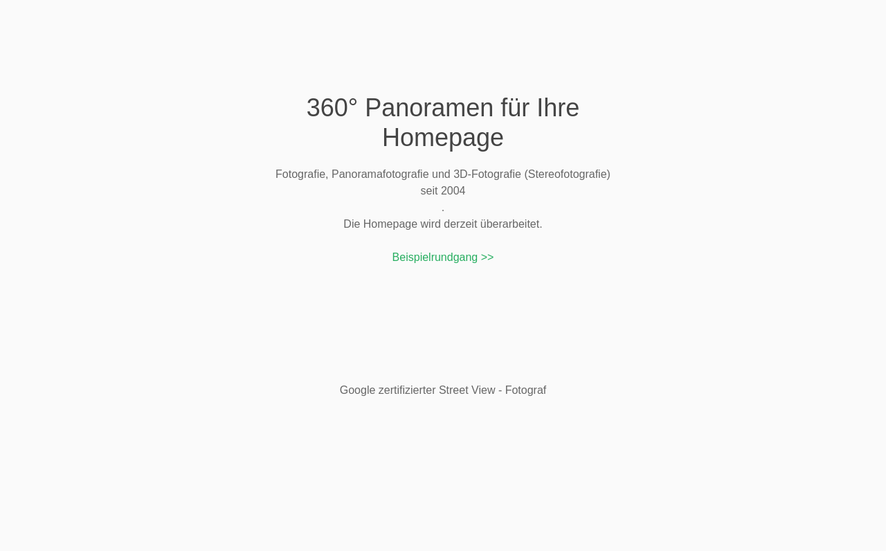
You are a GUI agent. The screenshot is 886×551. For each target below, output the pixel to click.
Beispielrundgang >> (443, 257)
